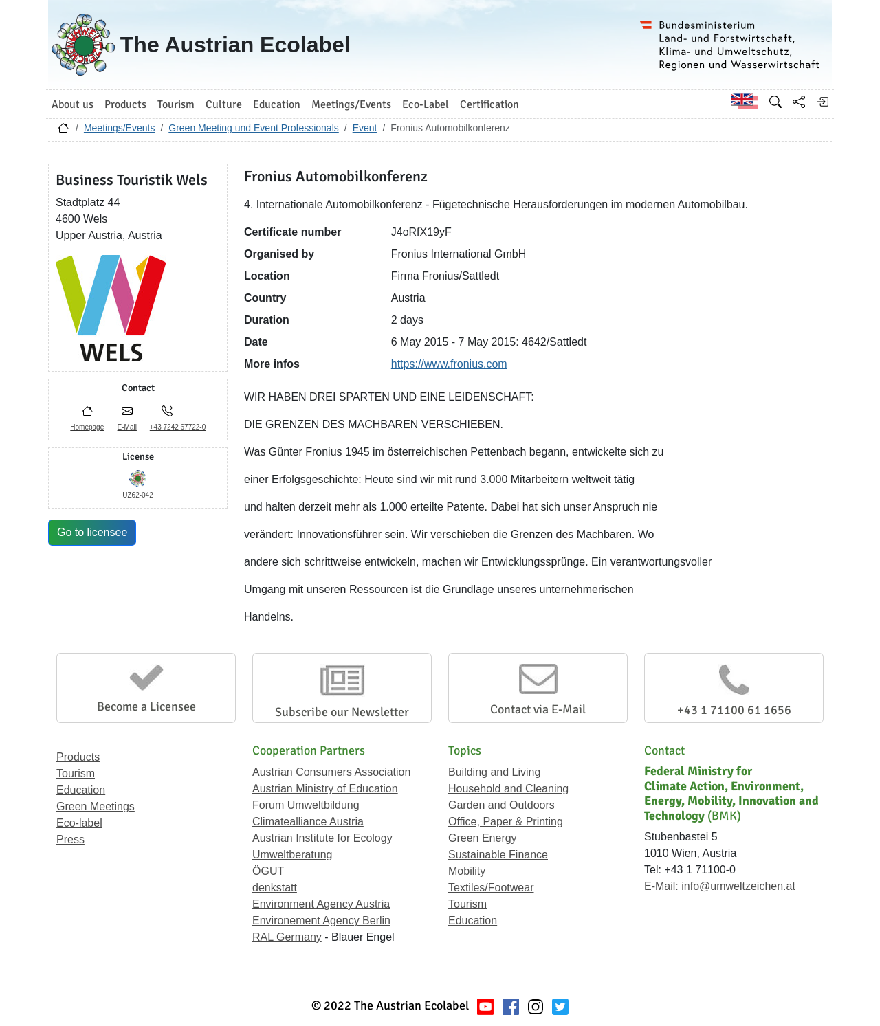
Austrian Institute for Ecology (322, 838)
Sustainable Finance (498, 854)
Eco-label (79, 823)
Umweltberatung (292, 854)
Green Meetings (95, 806)
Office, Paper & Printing (505, 821)
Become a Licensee (146, 706)
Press (70, 839)
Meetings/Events (119, 127)
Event (365, 127)
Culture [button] (224, 104)
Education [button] (276, 104)
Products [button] (125, 104)
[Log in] (822, 102)
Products (78, 757)
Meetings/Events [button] (351, 104)
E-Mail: (661, 886)
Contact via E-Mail (538, 709)
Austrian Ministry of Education (325, 788)
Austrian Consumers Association (331, 772)
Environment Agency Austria (321, 904)
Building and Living (494, 772)
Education (80, 790)
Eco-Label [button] (425, 104)
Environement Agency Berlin (321, 920)
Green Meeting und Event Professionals (253, 127)
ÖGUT (268, 871)
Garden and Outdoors (501, 805)
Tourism (75, 773)
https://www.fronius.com (449, 364)
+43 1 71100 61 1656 (734, 709)
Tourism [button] (176, 104)
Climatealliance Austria (308, 821)
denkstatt (274, 887)
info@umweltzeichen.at (738, 886)
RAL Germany (287, 937)
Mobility (466, 871)
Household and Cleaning (508, 788)
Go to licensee (92, 532)
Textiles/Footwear (491, 887)
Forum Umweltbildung (306, 805)
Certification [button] (489, 104)
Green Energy (482, 838)
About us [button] (73, 104)
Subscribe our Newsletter (342, 712)
